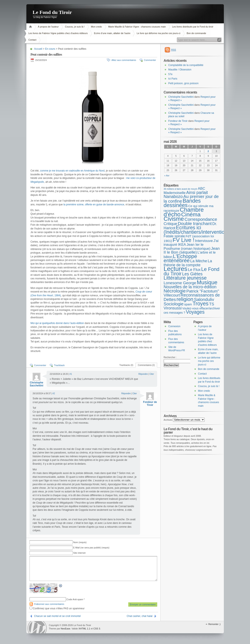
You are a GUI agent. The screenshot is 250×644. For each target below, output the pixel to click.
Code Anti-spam (75, 599)
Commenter (150, 60)
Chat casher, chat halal (139, 616)
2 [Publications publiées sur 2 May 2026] (208, 151)
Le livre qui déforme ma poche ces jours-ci (158, 33)
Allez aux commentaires (123, 60)
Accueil (31, 26)
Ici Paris (172, 78)
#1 (71, 374)
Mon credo (96, 26)
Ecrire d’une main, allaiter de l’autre (112, 33)
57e (170, 74)
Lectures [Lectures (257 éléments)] (176, 268)
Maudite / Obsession (179, 69)
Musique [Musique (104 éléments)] (207, 282)
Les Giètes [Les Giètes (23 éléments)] (192, 274)
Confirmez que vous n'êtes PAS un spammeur (57, 608)
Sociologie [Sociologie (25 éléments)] (174, 303)
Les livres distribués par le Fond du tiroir (192, 26)
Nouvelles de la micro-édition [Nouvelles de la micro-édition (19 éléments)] (190, 286)
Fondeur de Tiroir (150, 403)
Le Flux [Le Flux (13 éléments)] (194, 270)
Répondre (143, 374)
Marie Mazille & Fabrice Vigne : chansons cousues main (137, 26)
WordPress (37, 627)
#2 (54, 393)
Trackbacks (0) (126, 365)
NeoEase (65, 628)
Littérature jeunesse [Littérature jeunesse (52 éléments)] (185, 278)
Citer (151, 374)
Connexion (174, 326)
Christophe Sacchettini (36, 384)
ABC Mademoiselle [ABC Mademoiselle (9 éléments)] (184, 191)
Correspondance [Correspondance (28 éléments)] (201, 219)
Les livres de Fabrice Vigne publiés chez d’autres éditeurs (58, 33)
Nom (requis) (80, 542)
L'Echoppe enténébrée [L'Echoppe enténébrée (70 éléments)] (180, 258)
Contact (32, 39)
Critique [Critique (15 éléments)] (170, 223)
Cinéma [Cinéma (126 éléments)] (191, 214)
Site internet (79, 553)
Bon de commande (196, 33)
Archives (168, 420)
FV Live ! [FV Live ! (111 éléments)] (183, 240)
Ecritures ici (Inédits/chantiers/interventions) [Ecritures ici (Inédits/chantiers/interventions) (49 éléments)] (197, 230)
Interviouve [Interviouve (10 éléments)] (204, 241)
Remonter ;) (214, 624)
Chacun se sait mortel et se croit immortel (57, 616)
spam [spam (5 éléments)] (188, 304)
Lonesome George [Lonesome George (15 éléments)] (180, 283)
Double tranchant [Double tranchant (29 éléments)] (195, 223)
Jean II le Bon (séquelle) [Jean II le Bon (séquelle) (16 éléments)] (192, 250)
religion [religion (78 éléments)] (184, 299)
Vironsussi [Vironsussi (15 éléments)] (173, 308)
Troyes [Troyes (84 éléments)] (200, 303)
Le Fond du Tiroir (52, 12)
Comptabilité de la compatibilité (185, 65)
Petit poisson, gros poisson (183, 83)
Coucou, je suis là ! (75, 26)
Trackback (59, 365)
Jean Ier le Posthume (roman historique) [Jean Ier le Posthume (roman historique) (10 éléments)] (187, 246)
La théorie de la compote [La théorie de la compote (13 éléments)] (188, 263)
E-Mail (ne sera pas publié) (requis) (91, 547)
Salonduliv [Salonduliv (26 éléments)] (204, 299)
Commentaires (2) (146, 365)
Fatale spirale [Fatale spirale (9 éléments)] (174, 236)
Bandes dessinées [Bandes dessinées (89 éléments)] (182, 203)
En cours (50, 48)
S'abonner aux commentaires (49, 604)
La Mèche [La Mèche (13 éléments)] (198, 261)
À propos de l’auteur (48, 26)
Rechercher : (170, 357)
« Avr (166, 175)
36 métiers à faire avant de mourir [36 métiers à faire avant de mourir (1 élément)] (180, 189)
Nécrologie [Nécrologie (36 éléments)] (175, 291)
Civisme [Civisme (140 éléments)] (174, 219)
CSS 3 (96, 628)
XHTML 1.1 (84, 628)
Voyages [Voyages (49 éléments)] (195, 312)
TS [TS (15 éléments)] (211, 304)
